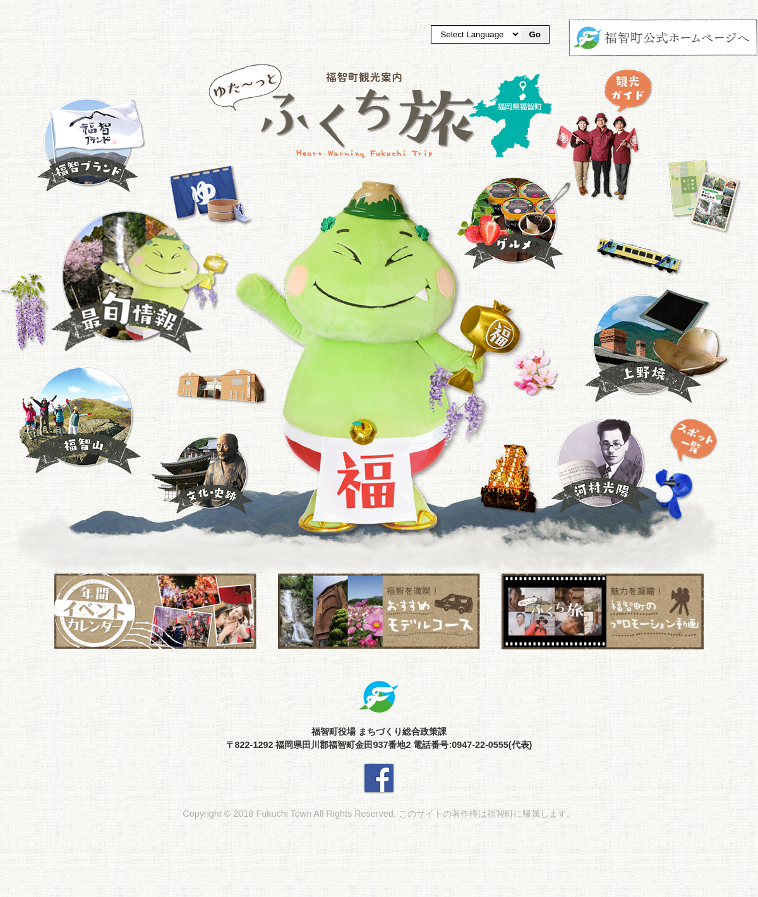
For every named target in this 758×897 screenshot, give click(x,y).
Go (535, 34)
